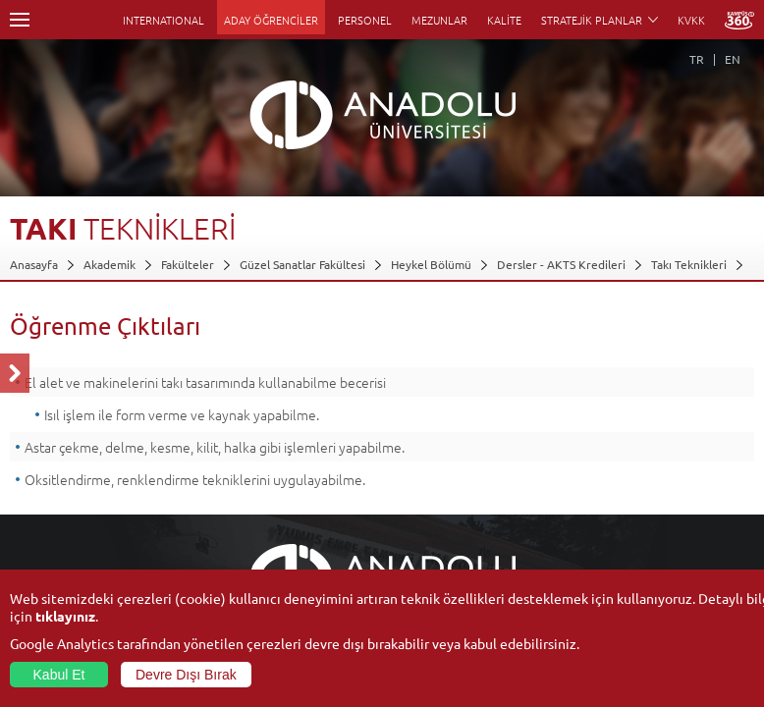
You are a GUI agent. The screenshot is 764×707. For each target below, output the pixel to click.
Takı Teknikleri (689, 264)
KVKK (691, 19)
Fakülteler (187, 264)
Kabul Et (59, 674)
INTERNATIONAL (163, 19)
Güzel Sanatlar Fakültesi (302, 264)
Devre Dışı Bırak (186, 674)
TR (696, 59)
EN (732, 59)
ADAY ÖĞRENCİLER (271, 19)
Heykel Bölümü (431, 264)
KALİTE (504, 19)
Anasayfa (34, 264)
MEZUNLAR (439, 19)
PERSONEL (365, 19)
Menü (19, 19)
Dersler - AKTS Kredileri (561, 264)
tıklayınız (65, 616)
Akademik (109, 264)
